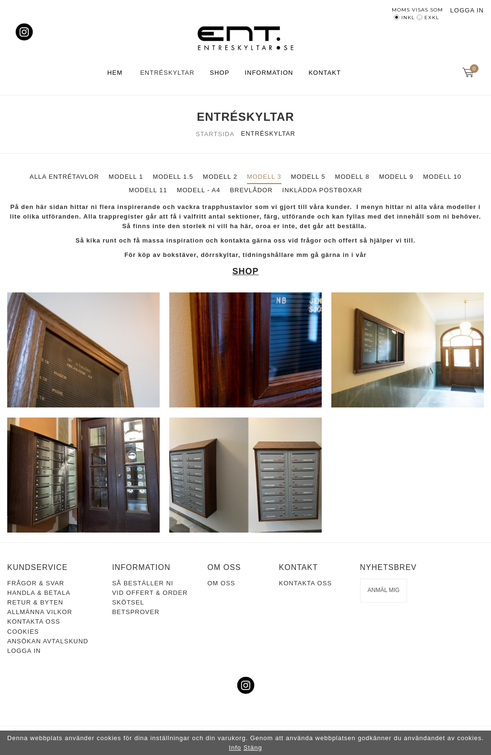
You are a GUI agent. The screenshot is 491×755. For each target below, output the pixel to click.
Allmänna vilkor (39, 612)
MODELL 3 (264, 176)
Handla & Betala (38, 592)
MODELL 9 (396, 176)
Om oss (221, 583)
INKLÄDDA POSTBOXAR (322, 190)
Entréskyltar (167, 72)
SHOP (245, 271)
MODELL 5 (308, 176)
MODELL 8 (352, 176)
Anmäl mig (384, 590)
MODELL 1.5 (172, 176)
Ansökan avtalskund (47, 641)
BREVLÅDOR (251, 190)
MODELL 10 (442, 176)
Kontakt (324, 72)
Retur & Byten (35, 602)
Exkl (431, 17)
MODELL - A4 (199, 190)
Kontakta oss (33, 621)
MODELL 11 (148, 190)
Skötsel (128, 602)
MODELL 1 (126, 176)
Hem (115, 72)
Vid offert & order (150, 592)
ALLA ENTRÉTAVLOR (64, 176)
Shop (220, 72)
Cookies (23, 631)
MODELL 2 (220, 176)
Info (235, 747)
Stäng (253, 747)
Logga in (467, 10)
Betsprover (136, 612)
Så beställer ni (143, 583)
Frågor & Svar (35, 583)
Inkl (408, 17)
